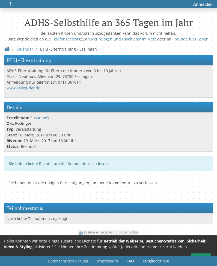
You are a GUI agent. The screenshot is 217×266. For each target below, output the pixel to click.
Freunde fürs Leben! (191, 39)
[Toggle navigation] (10, 4)
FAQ (130, 261)
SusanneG (39, 117)
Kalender (25, 49)
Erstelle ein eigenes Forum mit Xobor (111, 232)
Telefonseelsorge (67, 39)
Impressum (107, 261)
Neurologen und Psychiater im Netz (123, 39)
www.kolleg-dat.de (23, 87)
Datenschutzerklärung (68, 261)
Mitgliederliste (156, 261)
